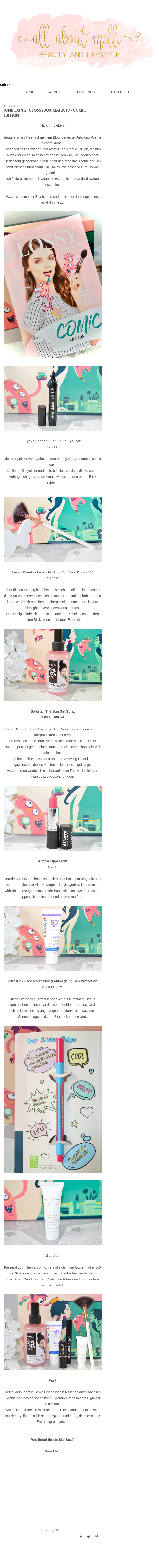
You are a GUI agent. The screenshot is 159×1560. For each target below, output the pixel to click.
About (55, 92)
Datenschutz (123, 92)
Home (29, 92)
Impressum (86, 92)
